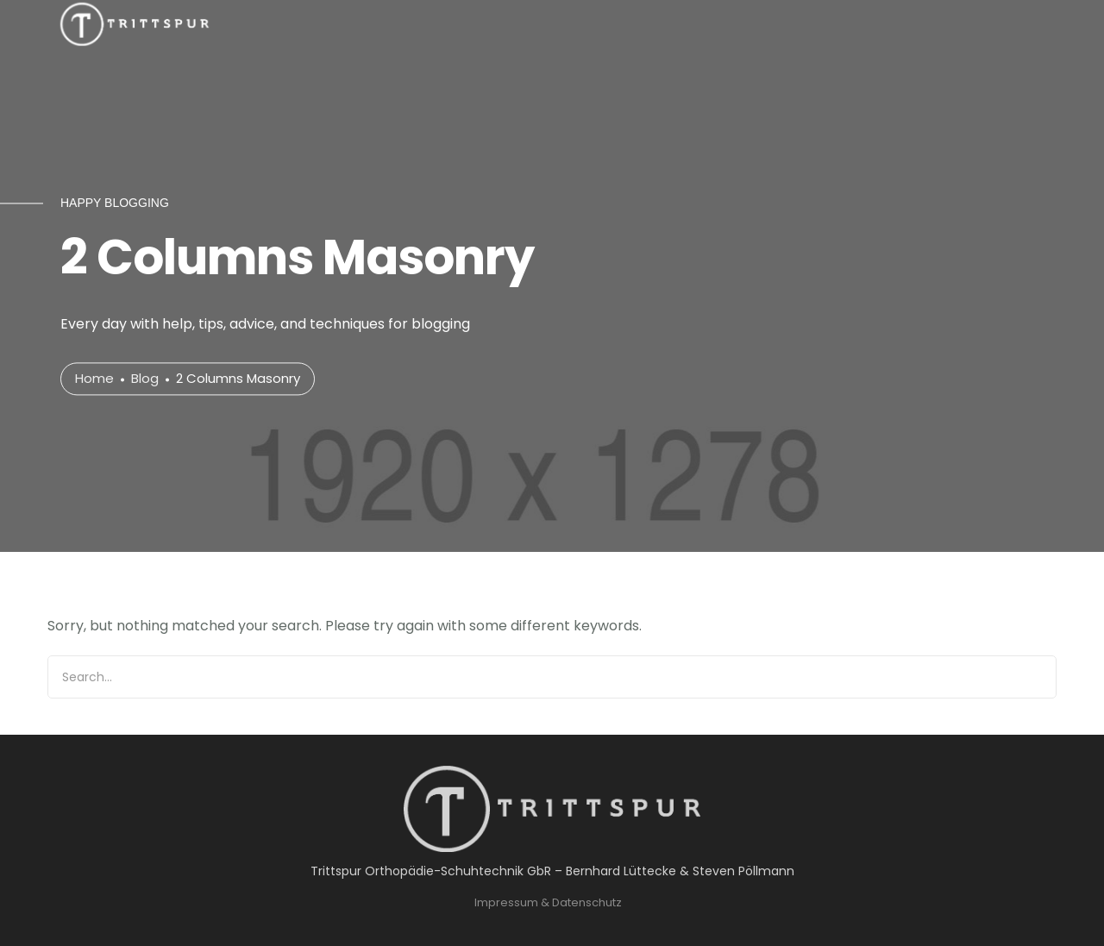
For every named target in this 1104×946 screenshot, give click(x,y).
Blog (145, 379)
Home (94, 379)
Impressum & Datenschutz (548, 902)
